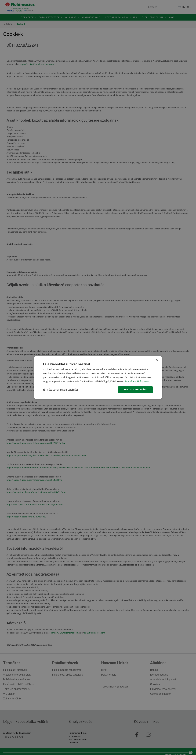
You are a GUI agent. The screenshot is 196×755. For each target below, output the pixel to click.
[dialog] (98, 377)
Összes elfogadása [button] (135, 389)
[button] (60, 390)
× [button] (156, 360)
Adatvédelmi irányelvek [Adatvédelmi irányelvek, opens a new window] (138, 380)
